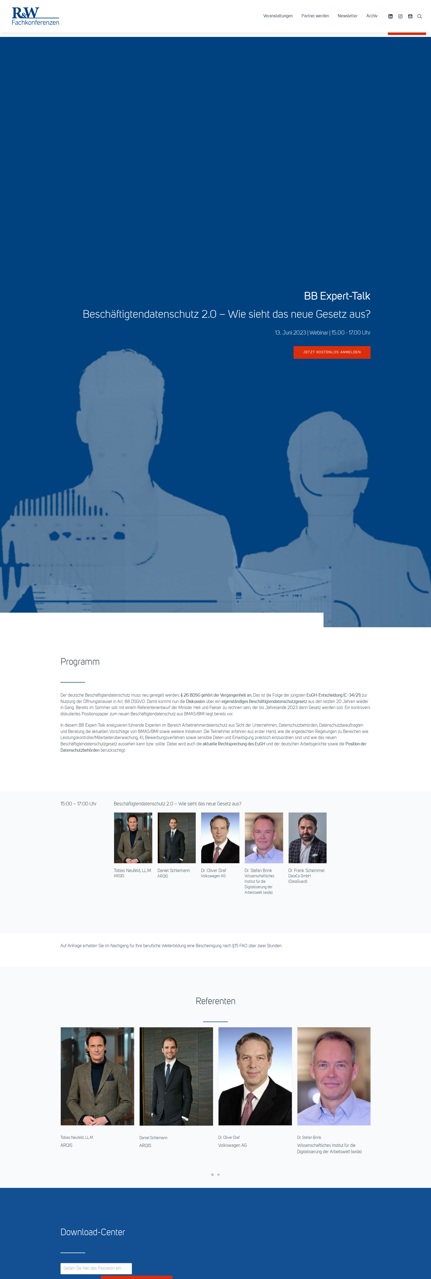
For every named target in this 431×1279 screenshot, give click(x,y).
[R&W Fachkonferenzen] (40, 18)
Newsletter (348, 18)
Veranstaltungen (278, 18)
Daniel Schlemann (174, 463)
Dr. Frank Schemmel (306, 463)
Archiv (372, 18)
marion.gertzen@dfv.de (174, 1052)
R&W (225, 1152)
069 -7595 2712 (324, 1045)
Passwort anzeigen (80, 875)
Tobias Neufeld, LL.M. (133, 463)
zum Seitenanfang (215, 1245)
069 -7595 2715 (244, 1045)
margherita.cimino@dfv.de (337, 1052)
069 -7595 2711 (163, 1045)
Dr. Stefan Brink (258, 463)
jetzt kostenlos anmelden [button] (332, 148)
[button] (391, 18)
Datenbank (230, 1158)
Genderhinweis (313, 1171)
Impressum (310, 1158)
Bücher (226, 1164)
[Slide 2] (219, 767)
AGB (304, 1152)
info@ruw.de (85, 1193)
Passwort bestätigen (136, 875)
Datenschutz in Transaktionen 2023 (385, 1108)
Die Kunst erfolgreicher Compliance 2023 (50, 1108)
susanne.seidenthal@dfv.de (258, 1052)
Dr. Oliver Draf (213, 463)
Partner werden (315, 18)
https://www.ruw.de (88, 1199)
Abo (224, 1171)
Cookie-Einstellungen (319, 1177)
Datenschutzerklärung (319, 1164)
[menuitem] (278, 18)
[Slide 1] (212, 767)
